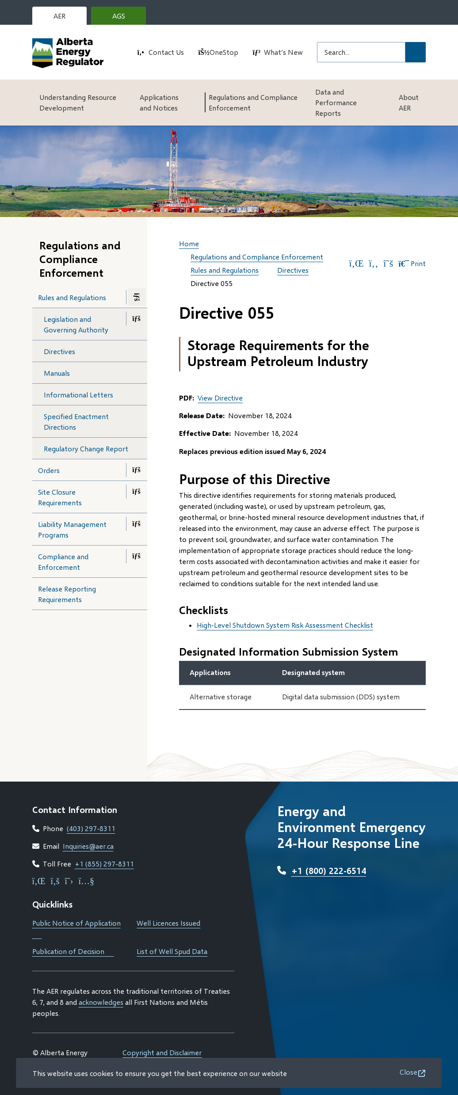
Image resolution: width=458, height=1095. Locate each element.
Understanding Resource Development (77, 102)
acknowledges (101, 1002)
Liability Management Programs (72, 529)
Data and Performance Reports (336, 102)
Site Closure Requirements (60, 497)
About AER (409, 102)
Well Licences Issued (168, 923)
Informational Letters (78, 394)
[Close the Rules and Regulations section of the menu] (136, 297)
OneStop (224, 52)
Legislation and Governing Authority (76, 324)
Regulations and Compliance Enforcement (253, 102)
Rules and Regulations (72, 297)
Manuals (57, 373)
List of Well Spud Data (172, 951)
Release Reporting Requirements (67, 593)
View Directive (220, 397)
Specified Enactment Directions (76, 421)
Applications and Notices (159, 102)
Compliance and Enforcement (63, 561)
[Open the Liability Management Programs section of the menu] (136, 524)
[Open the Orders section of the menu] (136, 470)
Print (412, 263)
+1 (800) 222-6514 (328, 870)
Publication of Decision (73, 951)
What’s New (283, 52)
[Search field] (361, 52)
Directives (59, 351)
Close (408, 1072)
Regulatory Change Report (86, 448)
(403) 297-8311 (91, 828)
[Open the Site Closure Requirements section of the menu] (136, 491)
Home (189, 243)
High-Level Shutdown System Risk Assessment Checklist (285, 625)
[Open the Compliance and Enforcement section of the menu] (136, 556)
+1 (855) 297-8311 (104, 863)
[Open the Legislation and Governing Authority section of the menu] (136, 319)
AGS (125, 18)
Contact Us (166, 52)
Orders (49, 470)
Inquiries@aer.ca (88, 846)
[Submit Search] (415, 52)
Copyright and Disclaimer (162, 1052)
